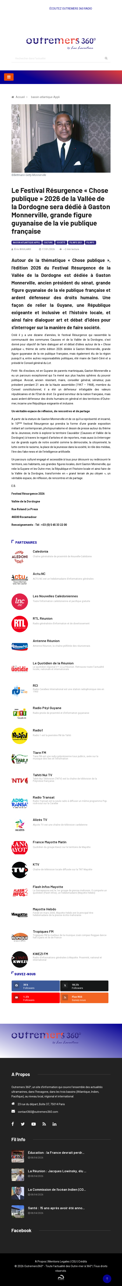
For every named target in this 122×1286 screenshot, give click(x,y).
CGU (74, 1261)
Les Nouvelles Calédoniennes (55, 596)
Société (61, 242)
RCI (35, 685)
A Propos (40, 1261)
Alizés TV (40, 819)
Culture (48, 242)
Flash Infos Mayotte (48, 886)
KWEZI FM (40, 954)
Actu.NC (39, 573)
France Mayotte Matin (49, 842)
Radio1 (38, 730)
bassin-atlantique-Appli (26, 242)
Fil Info (90, 242)
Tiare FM (39, 752)
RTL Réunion (42, 618)
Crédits (82, 1261)
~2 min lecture (69, 249)
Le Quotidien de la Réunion (53, 663)
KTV (36, 864)
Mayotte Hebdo (44, 909)
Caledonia (40, 551)
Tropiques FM (43, 931)
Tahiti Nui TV (42, 775)
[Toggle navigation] (9, 77)
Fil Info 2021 (76, 242)
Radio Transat (44, 797)
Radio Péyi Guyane (47, 708)
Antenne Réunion (46, 641)
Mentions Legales (59, 1261)
